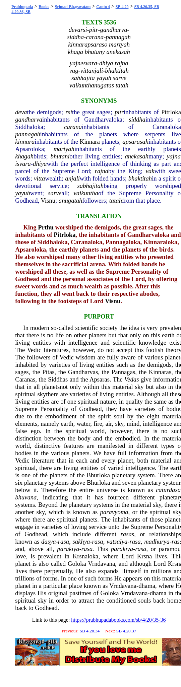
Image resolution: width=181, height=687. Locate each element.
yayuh (22, 193)
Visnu (48, 200)
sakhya (81, 541)
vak (150, 171)
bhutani (60, 156)
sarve (54, 193)
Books (44, 6)
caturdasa (168, 489)
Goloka (77, 563)
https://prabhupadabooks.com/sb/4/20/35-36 (118, 620)
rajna (101, 171)
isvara (23, 163)
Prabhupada (22, 6)
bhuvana (26, 497)
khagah (24, 156)
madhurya (157, 541)
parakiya (68, 548)
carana (73, 126)
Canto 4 (103, 6)
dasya (48, 541)
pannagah (27, 134)
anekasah (136, 156)
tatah (115, 200)
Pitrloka (171, 112)
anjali (72, 178)
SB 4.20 (122, 6)
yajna (174, 156)
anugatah (70, 200)
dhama (146, 585)
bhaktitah (140, 178)
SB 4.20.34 (90, 630)
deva (21, 112)
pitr (119, 112)
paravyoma (114, 512)
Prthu (46, 227)
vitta (39, 178)
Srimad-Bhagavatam (73, 6)
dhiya (40, 163)
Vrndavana (101, 563)
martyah (64, 148)
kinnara (25, 141)
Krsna (144, 556)
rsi (68, 112)
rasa (63, 541)
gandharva (28, 119)
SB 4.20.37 (126, 630)
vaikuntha (85, 193)
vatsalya (117, 541)
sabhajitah (90, 185)
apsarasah (135, 141)
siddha (137, 119)
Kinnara (90, 141)
